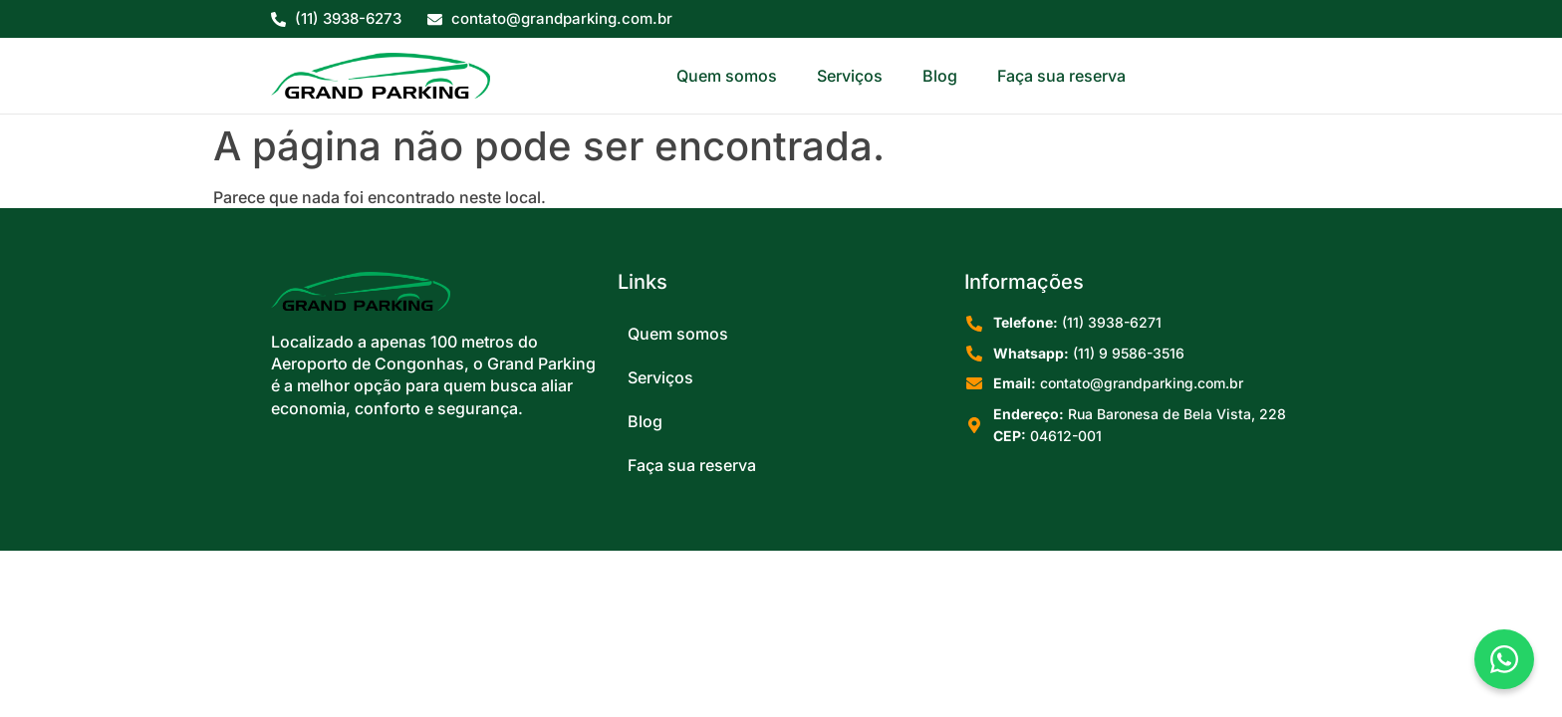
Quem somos (726, 76)
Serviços (850, 76)
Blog (939, 76)
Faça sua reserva (1061, 76)
